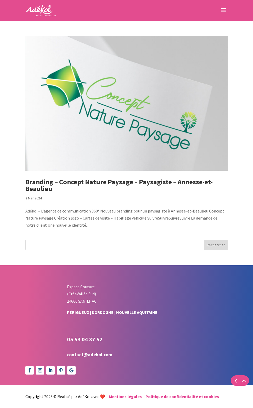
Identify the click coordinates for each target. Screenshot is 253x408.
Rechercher (216, 245)
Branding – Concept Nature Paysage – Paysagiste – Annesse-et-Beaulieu (119, 185)
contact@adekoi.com (89, 355)
